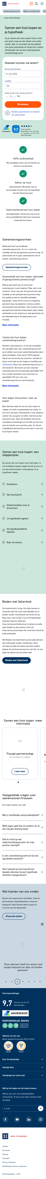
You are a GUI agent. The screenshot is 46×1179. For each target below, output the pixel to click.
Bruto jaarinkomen (13, 69)
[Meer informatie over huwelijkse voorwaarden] (10, 325)
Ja (11, 96)
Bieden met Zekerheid (32, 11)
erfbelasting (7, 364)
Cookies (5, 1146)
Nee (18, 96)
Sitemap (5, 1154)
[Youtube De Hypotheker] (17, 1119)
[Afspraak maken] (32, 3)
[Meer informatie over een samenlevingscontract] (10, 386)
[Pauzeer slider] (42, 925)
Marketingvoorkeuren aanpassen (14, 1166)
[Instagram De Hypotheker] (41, 1119)
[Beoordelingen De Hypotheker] (11, 130)
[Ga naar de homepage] (23, 1136)
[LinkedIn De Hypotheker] (29, 1119)
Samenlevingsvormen (12, 11)
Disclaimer (6, 1150)
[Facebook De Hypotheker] (5, 1119)
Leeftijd (8, 81)
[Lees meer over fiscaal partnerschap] (20, 771)
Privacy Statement (9, 1162)
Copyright (5, 1158)
